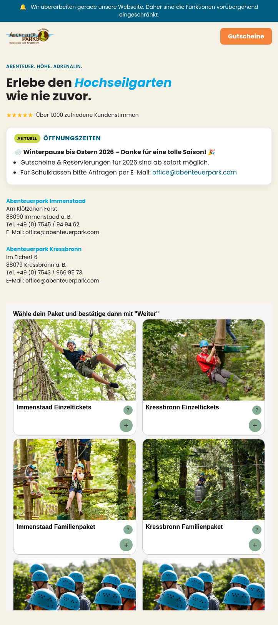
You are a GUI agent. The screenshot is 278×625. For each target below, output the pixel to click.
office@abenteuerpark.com (194, 172)
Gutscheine (246, 36)
